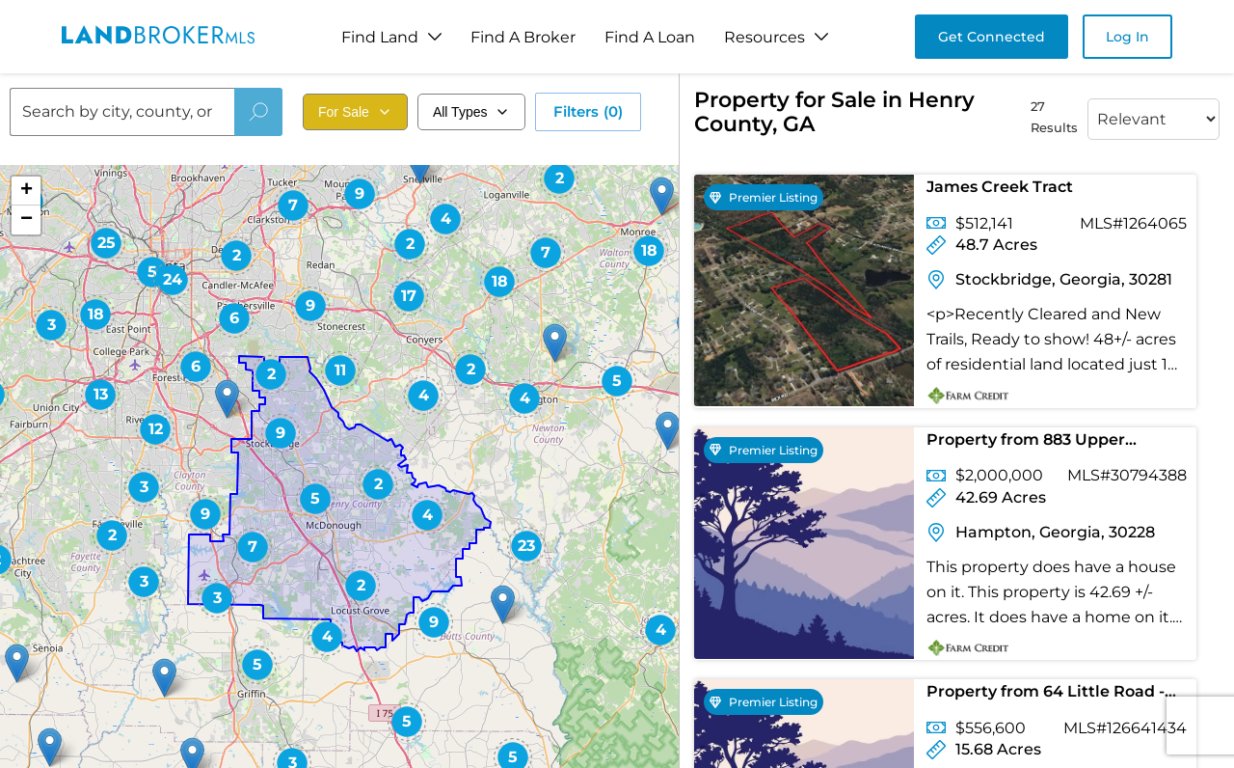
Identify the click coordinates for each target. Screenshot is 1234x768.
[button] (407, 722)
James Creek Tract (999, 187)
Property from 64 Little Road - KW (1045, 695)
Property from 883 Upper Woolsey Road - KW (1025, 443)
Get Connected (991, 36)
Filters (588, 111)
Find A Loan (649, 37)
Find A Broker (523, 37)
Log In (1127, 36)
